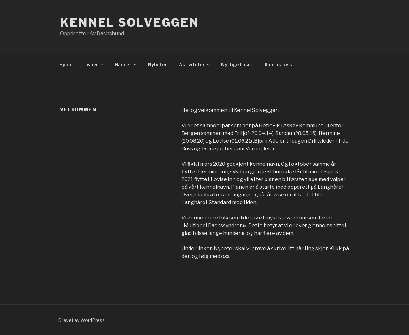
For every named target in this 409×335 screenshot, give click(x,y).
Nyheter (157, 64)
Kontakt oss (278, 64)
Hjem (65, 64)
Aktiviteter (195, 64)
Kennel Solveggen (129, 22)
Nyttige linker (236, 64)
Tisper (93, 64)
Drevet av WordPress (81, 320)
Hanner (126, 64)
